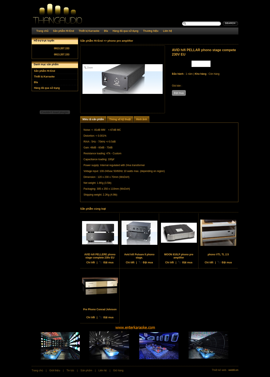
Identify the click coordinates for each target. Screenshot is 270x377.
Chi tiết (90, 262)
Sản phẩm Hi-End (63, 30)
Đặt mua (108, 262)
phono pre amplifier (120, 40)
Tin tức (70, 370)
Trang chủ (42, 30)
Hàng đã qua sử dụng (125, 30)
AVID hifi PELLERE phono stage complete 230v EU (100, 256)
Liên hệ (167, 30)
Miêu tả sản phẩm (93, 119)
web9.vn (233, 370)
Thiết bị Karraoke (89, 30)
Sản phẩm (86, 370)
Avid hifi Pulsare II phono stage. (139, 256)
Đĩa (106, 30)
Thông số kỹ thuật (120, 119)
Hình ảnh (141, 119)
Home (63, 14)
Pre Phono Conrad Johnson (100, 309)
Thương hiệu (150, 30)
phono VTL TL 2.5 (218, 254)
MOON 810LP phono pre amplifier (178, 256)
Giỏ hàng (118, 370)
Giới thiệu (54, 370)
